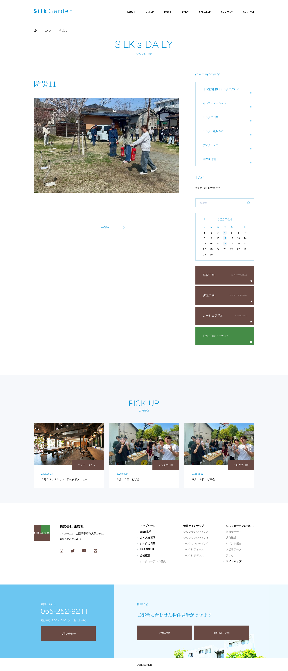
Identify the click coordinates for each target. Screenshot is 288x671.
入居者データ (233, 549)
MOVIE (168, 11)
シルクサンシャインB (195, 537)
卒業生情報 (209, 159)
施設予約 (209, 275)
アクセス (231, 555)
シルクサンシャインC (195, 543)
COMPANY (227, 11)
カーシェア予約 (213, 315)
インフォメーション (214, 103)
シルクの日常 (210, 117)
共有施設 (231, 537)
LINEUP (149, 11)
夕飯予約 (209, 295)
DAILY (185, 11)
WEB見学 (145, 531)
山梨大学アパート (215, 187)
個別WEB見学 (221, 632)
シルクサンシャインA (195, 531)
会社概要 (145, 555)
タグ (199, 187)
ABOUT (131, 11)
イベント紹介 (233, 543)
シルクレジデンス (193, 555)
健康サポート (233, 531)
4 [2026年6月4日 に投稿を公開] (224, 232)
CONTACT (248, 11)
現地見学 (164, 632)
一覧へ (105, 227)
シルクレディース (193, 549)
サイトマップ (233, 561)
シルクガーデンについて (240, 525)
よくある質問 (147, 537)
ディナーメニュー (213, 145)
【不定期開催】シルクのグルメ (221, 89)
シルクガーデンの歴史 (153, 561)
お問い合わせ (68, 633)
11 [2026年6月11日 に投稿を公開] (225, 238)
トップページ (147, 525)
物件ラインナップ (193, 525)
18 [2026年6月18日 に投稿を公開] (225, 243)
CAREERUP (205, 11)
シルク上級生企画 (213, 131)
